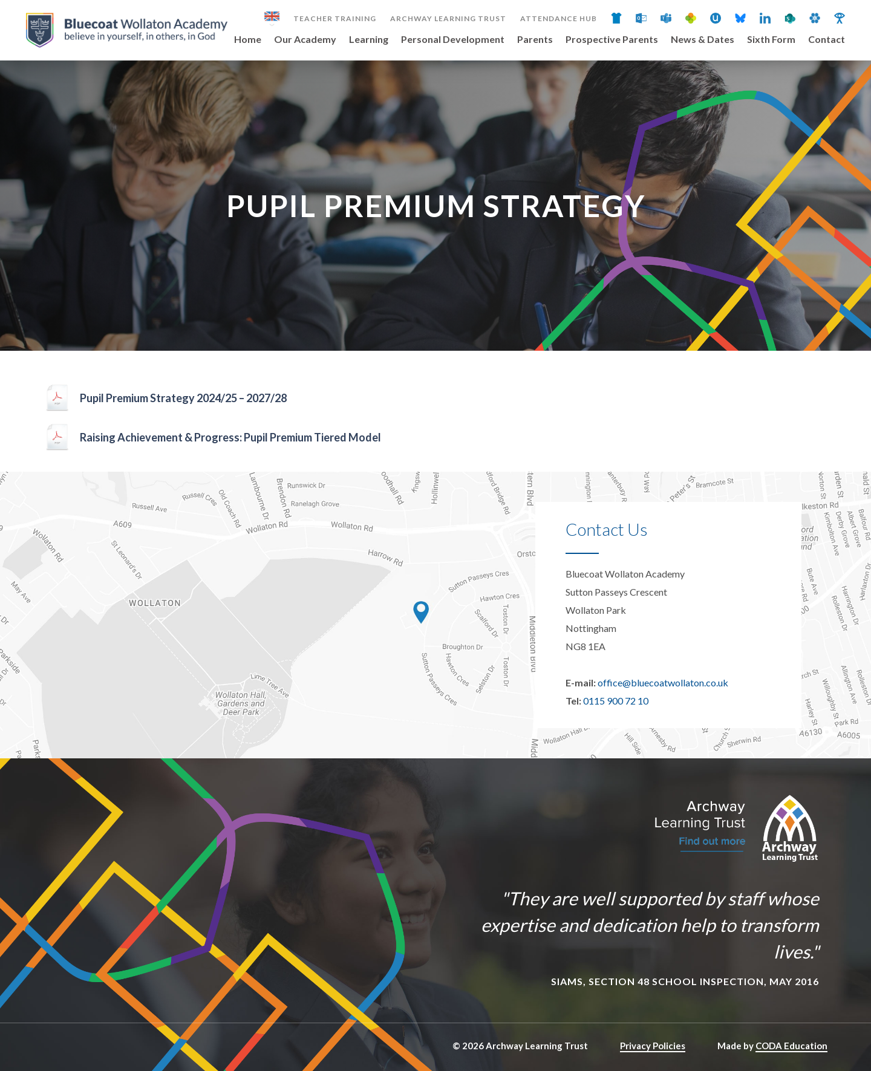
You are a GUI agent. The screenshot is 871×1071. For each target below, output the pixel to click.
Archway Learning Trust (448, 18)
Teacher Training (334, 18)
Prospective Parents (612, 39)
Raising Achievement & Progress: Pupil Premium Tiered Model (230, 437)
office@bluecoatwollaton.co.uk (663, 682)
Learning (368, 39)
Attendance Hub (558, 18)
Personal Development (452, 39)
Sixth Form (771, 39)
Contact (826, 39)
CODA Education (791, 1045)
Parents (535, 39)
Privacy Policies (652, 1045)
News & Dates (702, 39)
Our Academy (305, 39)
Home (247, 39)
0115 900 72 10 (615, 700)
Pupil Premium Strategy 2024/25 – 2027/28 (183, 398)
